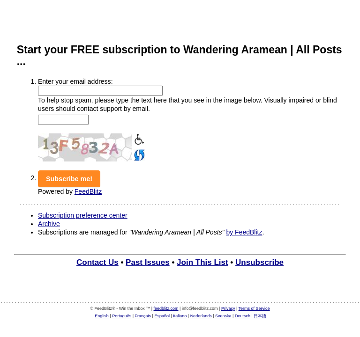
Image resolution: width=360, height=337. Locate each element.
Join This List (202, 262)
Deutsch (242, 316)
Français (143, 316)
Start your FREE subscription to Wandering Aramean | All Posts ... (179, 55)
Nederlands (201, 316)
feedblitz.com (166, 308)
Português (121, 316)
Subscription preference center (83, 215)
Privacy (228, 308)
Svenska (223, 316)
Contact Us (97, 262)
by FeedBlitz (244, 232)
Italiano (180, 316)
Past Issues (148, 262)
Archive (49, 223)
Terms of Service (254, 308)
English (102, 316)
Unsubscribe (259, 262)
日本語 (260, 316)
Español (162, 316)
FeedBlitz (88, 191)
